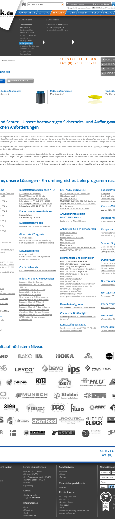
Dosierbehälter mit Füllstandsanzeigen (35, 314)
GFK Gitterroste (25, 237)
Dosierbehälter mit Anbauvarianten (34, 307)
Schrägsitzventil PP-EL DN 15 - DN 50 (35, 206)
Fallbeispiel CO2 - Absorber (72, 237)
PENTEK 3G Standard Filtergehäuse (75, 264)
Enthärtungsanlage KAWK (71, 293)
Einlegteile (105, 193)
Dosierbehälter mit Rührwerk (31, 302)
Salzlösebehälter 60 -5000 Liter (32, 289)
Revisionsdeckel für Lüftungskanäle (34, 256)
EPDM (6, 311)
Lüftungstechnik (26, 254)
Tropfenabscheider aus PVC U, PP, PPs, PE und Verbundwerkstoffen (78, 329)
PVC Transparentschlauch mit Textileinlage (37, 270)
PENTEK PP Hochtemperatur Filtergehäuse (78, 269)
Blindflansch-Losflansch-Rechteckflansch (77, 307)
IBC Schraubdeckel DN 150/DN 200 (75, 193)
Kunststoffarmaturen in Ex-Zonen (33, 198)
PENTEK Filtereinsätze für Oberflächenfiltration (71, 280)
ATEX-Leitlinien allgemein (30, 193)
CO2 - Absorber (66, 235)
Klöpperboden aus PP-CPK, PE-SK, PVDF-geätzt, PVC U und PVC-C (78, 248)
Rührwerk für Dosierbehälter (31, 304)
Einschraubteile (107, 196)
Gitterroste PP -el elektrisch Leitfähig (35, 240)
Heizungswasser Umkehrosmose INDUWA (78, 296)
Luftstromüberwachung (29, 259)
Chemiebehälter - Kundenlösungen (34, 312)
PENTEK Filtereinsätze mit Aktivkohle (76, 286)
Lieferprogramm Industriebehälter (33, 299)
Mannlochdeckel (67, 240)
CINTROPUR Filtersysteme (71, 288)
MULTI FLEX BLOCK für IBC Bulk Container (78, 201)
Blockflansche (66, 245)
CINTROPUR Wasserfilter (70, 291)
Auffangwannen (8, 60)
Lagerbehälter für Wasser (30, 294)
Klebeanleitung (25, 215)
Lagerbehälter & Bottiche (30, 292)
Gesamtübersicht (20, 80)
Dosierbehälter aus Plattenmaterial (34, 309)
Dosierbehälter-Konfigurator (31, 282)
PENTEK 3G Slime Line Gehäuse (73, 261)
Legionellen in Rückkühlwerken (73, 221)
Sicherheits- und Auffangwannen (33, 297)
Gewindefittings (108, 198)
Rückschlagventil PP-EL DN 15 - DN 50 (35, 203)
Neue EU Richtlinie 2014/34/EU (32, 196)
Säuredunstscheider (68, 232)
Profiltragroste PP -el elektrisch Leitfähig (36, 242)
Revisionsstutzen (67, 242)
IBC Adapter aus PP (68, 198)
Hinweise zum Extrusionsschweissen (34, 226)
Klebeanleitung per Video (30, 217)
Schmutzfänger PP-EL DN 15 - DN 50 (34, 201)
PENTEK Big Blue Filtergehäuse (73, 266)
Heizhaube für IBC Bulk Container (74, 208)
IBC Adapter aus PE (68, 196)
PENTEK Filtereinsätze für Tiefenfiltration (77, 284)
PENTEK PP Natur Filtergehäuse (73, 271)
